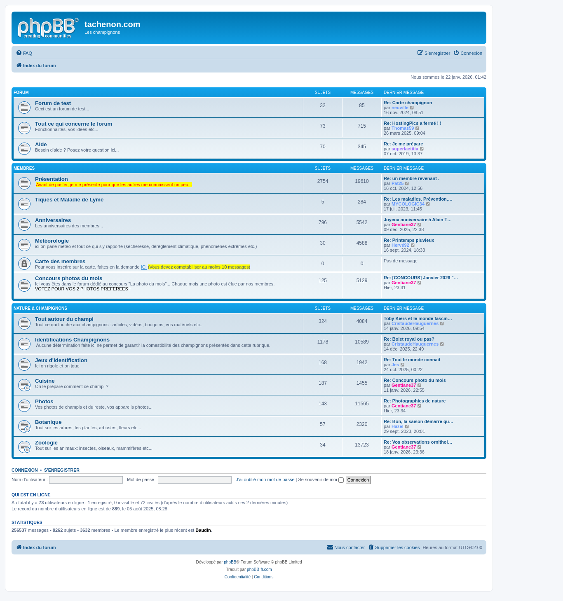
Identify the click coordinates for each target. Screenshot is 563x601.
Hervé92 (400, 245)
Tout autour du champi (64, 319)
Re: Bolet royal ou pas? (409, 339)
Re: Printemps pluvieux (409, 240)
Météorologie (52, 241)
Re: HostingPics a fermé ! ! (412, 123)
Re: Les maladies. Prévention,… (418, 198)
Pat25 (397, 183)
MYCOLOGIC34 (408, 203)
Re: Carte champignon (408, 102)
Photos (44, 401)
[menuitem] (24, 53)
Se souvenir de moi (321, 479)
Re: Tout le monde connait (412, 359)
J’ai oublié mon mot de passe (265, 479)
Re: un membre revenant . (411, 178)
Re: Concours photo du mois (415, 380)
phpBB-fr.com (259, 569)
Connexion (25, 470)
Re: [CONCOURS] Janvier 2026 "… (421, 277)
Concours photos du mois (68, 278)
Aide (41, 144)
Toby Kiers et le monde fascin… (418, 318)
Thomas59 (403, 128)
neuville (400, 107)
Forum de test (53, 103)
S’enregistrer (62, 470)
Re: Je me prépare (403, 143)
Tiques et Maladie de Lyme (69, 199)
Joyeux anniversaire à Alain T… (418, 219)
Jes (395, 364)
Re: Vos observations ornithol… (418, 442)
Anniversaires (53, 220)
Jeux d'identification (61, 360)
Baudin (203, 530)
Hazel (397, 426)
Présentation (51, 179)
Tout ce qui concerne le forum (73, 124)
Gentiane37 (404, 224)
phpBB (230, 562)
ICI (144, 266)
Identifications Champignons (72, 340)
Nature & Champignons (40, 308)
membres (24, 168)
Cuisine (45, 381)
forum (21, 92)
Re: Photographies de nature (415, 400)
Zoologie (46, 443)
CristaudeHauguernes (415, 323)
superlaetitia (405, 148)
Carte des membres (60, 261)
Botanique (48, 422)
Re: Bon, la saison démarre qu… (418, 421)
